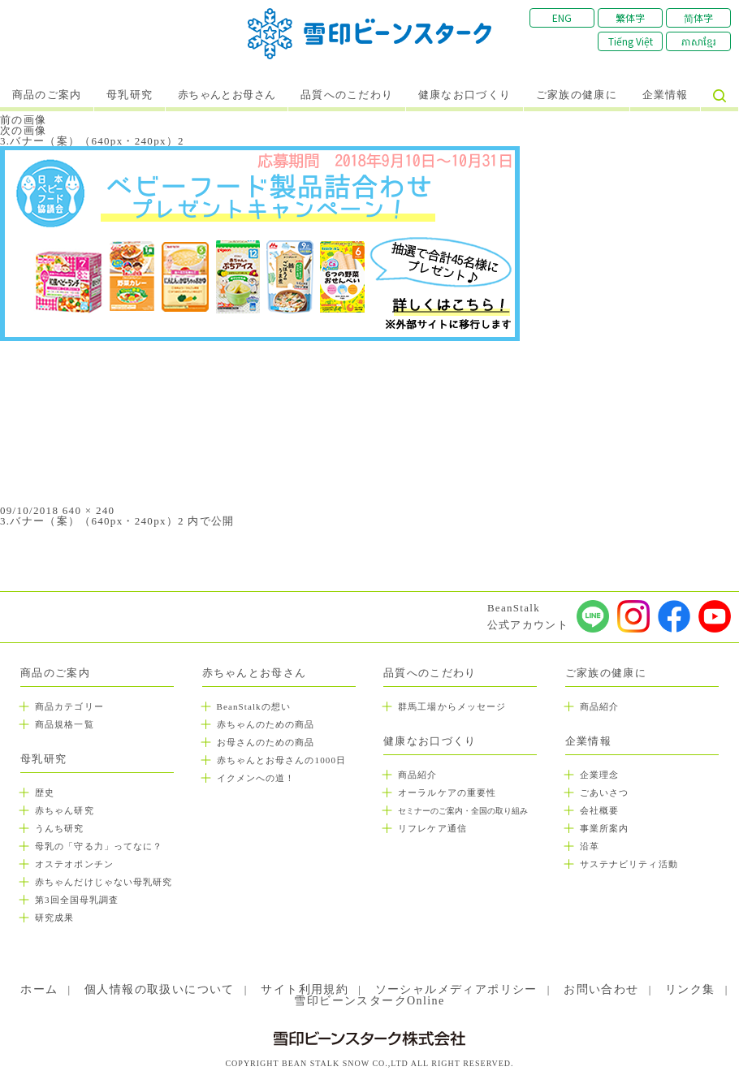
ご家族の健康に (576, 95)
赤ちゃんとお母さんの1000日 (282, 760)
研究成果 (54, 917)
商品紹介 (417, 775)
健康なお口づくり (464, 95)
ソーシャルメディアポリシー (456, 989)
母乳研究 (129, 95)
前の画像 (23, 120)
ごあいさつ (604, 792)
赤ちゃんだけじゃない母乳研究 (103, 882)
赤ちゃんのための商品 (266, 724)
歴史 (44, 792)
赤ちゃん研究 (64, 810)
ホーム (39, 989)
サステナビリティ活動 (629, 864)
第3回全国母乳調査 (77, 900)
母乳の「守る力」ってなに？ (98, 846)
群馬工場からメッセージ (452, 706)
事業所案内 (604, 828)
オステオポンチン (74, 864)
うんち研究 (59, 828)
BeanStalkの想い (254, 706)
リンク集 (690, 989)
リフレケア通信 (432, 828)
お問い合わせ (601, 989)
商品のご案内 (47, 95)
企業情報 (665, 95)
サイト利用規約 (304, 989)
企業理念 (599, 775)
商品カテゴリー (69, 706)
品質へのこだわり (346, 95)
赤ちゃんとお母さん (227, 95)
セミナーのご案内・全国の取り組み (463, 810)
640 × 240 (89, 510)
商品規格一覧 (64, 724)
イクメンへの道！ (256, 778)
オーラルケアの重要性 (447, 792)
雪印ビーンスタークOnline (369, 1001)
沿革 (589, 846)
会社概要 (599, 810)
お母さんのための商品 (266, 742)
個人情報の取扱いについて (159, 989)
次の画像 (23, 130)
